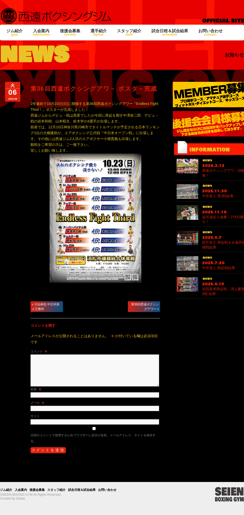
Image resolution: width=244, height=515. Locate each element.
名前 (35, 389)
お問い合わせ (210, 32)
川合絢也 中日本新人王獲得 (45, 307)
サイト (35, 416)
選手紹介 (98, 32)
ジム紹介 (14, 32)
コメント (38, 351)
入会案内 (41, 32)
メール (37, 402)
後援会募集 (70, 32)
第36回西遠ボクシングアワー (145, 307)
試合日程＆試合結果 (169, 32)
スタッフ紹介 (129, 32)
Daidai (20, 498)
